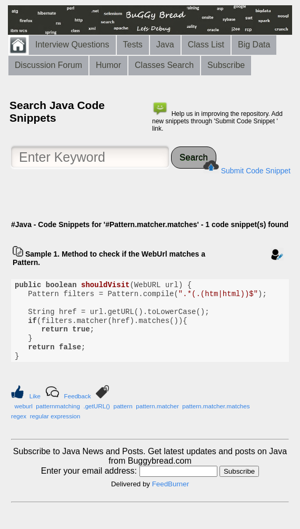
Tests (133, 44)
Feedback (77, 396)
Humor (108, 65)
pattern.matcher (157, 406)
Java (165, 44)
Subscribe (226, 65)
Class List (206, 44)
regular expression (55, 416)
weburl (23, 406)
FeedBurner (170, 484)
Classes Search (164, 65)
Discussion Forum (48, 65)
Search (193, 157)
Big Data (254, 44)
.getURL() (96, 406)
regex (18, 416)
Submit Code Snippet (256, 170)
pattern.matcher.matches (215, 406)
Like (35, 396)
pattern (122, 406)
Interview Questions (72, 44)
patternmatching (58, 406)
